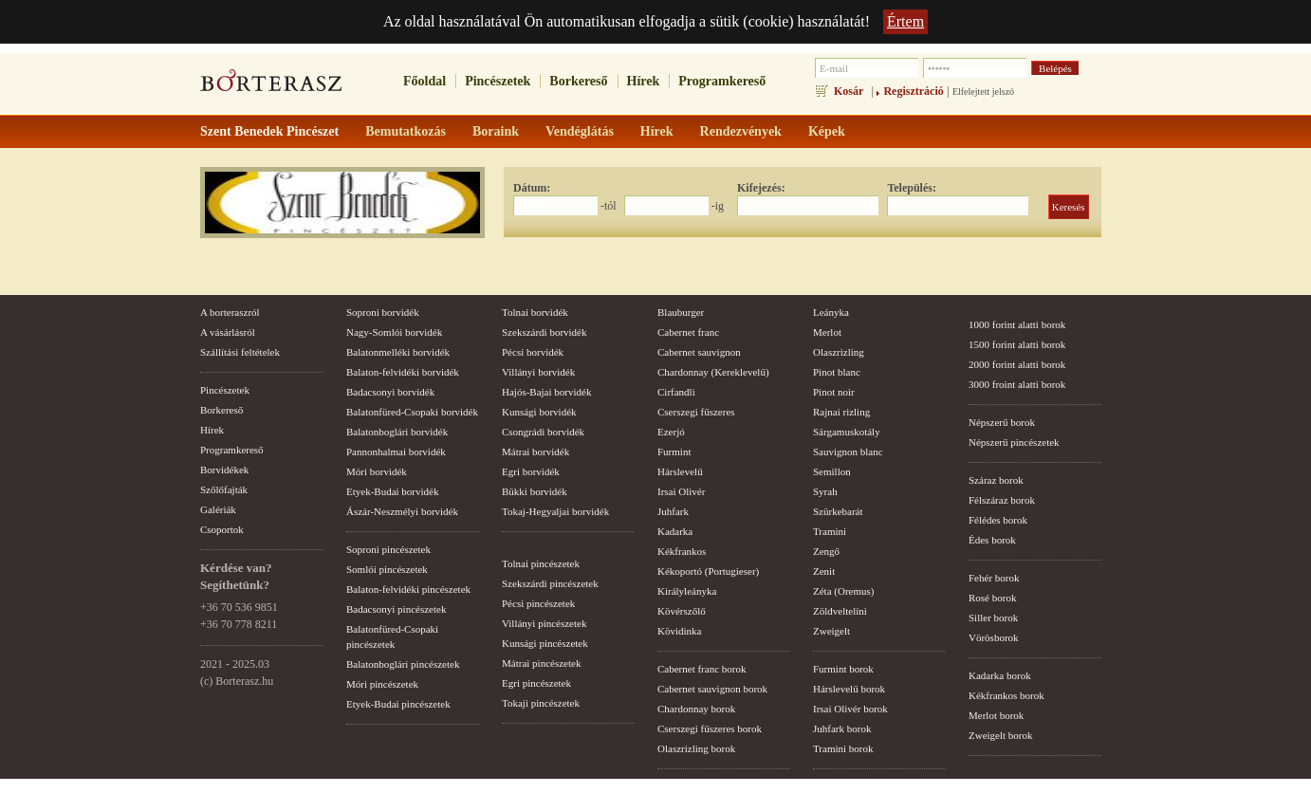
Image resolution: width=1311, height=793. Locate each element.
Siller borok (993, 617)
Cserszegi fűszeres (696, 411)
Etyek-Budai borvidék (392, 491)
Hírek (643, 81)
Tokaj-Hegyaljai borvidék (555, 511)
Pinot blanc (836, 372)
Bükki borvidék (534, 491)
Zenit (824, 571)
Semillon (832, 471)
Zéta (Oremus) (843, 591)
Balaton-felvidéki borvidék (402, 372)
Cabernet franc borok (701, 668)
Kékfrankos (681, 551)
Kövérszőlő (681, 611)
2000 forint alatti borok (1017, 364)
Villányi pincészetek (544, 623)
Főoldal (424, 81)
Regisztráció (913, 91)
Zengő (826, 551)
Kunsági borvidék (539, 411)
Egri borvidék (531, 471)
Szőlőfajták (224, 489)
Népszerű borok (1002, 422)
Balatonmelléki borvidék (398, 352)
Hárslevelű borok (849, 688)
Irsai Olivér (681, 491)
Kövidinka (679, 630)
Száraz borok (996, 480)
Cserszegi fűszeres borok (709, 728)
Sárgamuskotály (846, 431)
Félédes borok (998, 520)
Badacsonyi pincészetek (396, 609)
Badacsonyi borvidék (390, 391)
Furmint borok (843, 668)
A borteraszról (230, 312)
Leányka (831, 312)
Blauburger (680, 312)
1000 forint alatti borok (1017, 324)
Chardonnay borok (696, 708)
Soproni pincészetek (388, 549)
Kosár (848, 91)
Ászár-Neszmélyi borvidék (402, 511)
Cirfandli (676, 391)
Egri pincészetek (536, 683)
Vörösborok (994, 637)
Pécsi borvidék (532, 352)
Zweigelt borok (1001, 735)
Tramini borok (843, 748)
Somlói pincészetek (387, 569)
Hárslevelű (680, 471)
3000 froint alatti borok (1017, 384)
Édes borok (992, 539)
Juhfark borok (842, 728)
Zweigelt (831, 630)
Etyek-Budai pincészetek (398, 704)
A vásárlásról (227, 332)
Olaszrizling (838, 352)
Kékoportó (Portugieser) (708, 571)
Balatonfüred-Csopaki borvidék (412, 411)
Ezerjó (671, 431)
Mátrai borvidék (535, 451)
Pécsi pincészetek (538, 603)
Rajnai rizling (841, 411)
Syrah (825, 491)
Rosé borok (992, 597)
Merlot (827, 332)
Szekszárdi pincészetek (550, 583)
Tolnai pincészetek (541, 563)
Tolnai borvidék (535, 312)
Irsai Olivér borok (850, 708)
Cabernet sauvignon (699, 352)
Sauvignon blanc (848, 451)
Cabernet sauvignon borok (712, 688)
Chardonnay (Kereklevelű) (713, 372)
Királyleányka (686, 591)
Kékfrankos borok (1006, 695)
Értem (905, 21)
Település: (911, 187)
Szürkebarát (838, 511)
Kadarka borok (1000, 675)
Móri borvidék (376, 471)
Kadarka (674, 531)
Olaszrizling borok (696, 748)
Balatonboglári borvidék (397, 431)
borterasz (271, 86)
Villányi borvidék (538, 372)
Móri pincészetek (382, 684)
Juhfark (673, 511)
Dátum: (531, 187)
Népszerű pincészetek (1014, 442)
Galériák (218, 509)
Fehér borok (994, 577)
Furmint (674, 451)
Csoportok (222, 529)
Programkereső (722, 81)
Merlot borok (996, 715)
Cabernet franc (688, 332)
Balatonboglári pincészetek (402, 664)
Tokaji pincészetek (541, 703)
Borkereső (578, 81)
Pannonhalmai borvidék (396, 451)
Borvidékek (224, 469)
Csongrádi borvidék (543, 431)
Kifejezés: (761, 187)
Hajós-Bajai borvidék (546, 391)
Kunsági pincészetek (545, 643)
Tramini (829, 531)
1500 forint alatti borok (1017, 344)
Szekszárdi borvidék (544, 332)
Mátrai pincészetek (541, 663)
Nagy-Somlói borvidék (394, 332)
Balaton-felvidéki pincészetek (408, 589)
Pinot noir (834, 391)
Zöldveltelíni (840, 611)
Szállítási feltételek (240, 352)
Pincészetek (497, 81)
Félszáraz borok (1002, 500)
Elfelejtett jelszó (983, 91)
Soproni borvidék (382, 312)
